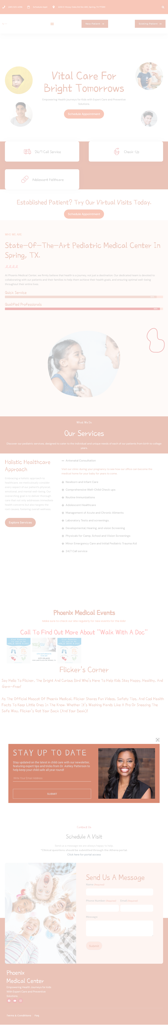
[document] (84, 513)
